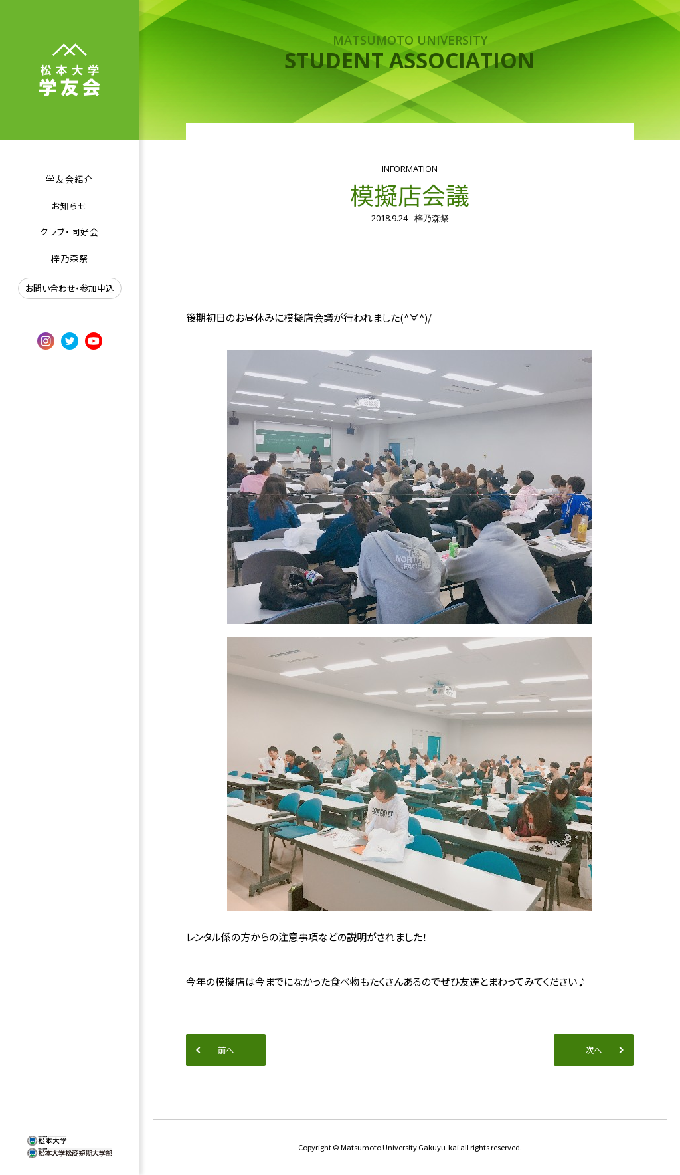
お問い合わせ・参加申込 (69, 288)
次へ (593, 1050)
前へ (225, 1050)
